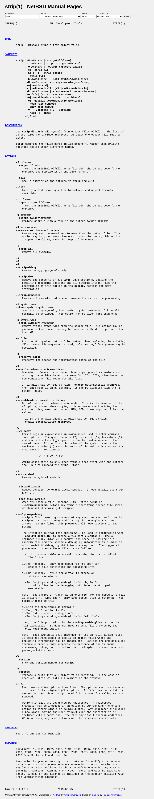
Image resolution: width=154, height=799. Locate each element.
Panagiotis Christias (112, 795)
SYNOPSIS (11, 54)
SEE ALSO (11, 727)
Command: (11, 13)
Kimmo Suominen (72, 795)
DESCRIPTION (13, 125)
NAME (8, 39)
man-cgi (95, 795)
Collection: (103, 13)
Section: (45, 13)
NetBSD (57, 795)
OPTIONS (10, 156)
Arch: (86, 13)
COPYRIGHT (12, 743)
